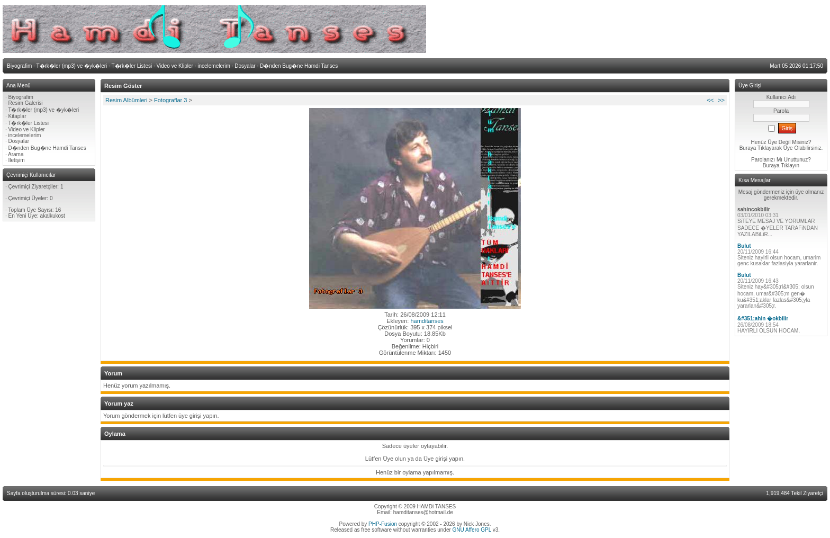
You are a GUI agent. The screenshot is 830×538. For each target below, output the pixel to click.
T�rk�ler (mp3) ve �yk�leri (43, 110)
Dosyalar (18, 141)
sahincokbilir (753, 209)
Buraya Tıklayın (781, 165)
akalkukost (52, 216)
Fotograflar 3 (170, 100)
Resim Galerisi (25, 103)
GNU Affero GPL (472, 530)
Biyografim (20, 97)
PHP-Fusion (382, 524)
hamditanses (426, 321)
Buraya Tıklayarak (760, 148)
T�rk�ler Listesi (28, 123)
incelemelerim (24, 135)
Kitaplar (17, 116)
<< (710, 100)
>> (721, 100)
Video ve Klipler (26, 129)
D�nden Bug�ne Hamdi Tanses (47, 148)
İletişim (16, 160)
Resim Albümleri (126, 100)
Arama (15, 154)
